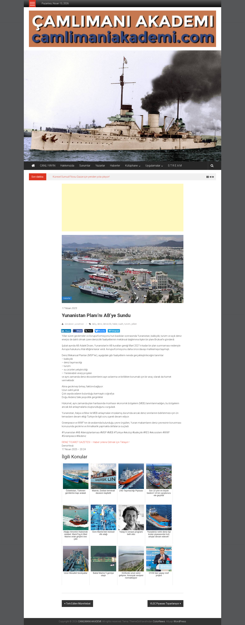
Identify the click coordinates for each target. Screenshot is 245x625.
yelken (134, 324)
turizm (127, 324)
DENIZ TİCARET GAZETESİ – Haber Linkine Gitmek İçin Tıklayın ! (95, 442)
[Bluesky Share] (100, 331)
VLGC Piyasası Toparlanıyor (164, 603)
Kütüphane (131, 165)
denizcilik (107, 324)
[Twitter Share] (88, 331)
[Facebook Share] (78, 331)
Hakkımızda (67, 165)
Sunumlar (84, 165)
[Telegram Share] (114, 331)
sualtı (120, 324)
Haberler (115, 165)
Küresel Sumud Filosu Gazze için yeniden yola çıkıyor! (81, 176)
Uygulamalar (152, 165)
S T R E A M (175, 165)
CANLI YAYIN (47, 165)
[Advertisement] (122, 207)
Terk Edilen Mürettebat (78, 603)
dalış (94, 324)
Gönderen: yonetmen (74, 324)
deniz (99, 324)
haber (114, 324)
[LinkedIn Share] (66, 331)
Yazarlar (100, 165)
